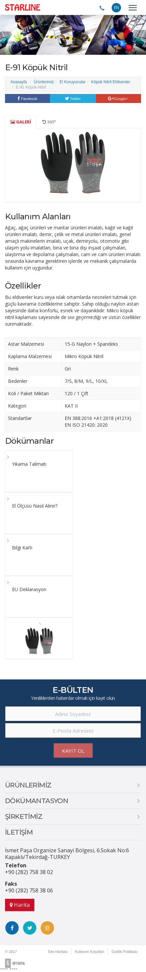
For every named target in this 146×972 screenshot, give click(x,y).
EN (116, 7)
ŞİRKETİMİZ (23, 817)
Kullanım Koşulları (89, 952)
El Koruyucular (72, 82)
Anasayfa (18, 82)
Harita (20, 904)
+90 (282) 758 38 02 (29, 872)
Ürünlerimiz (44, 82)
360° (49, 122)
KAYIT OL (73, 750)
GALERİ (20, 122)
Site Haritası (58, 952)
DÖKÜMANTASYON (36, 801)
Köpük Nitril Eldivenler (110, 82)
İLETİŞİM (19, 832)
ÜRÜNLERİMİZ (28, 785)
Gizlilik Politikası (124, 952)
